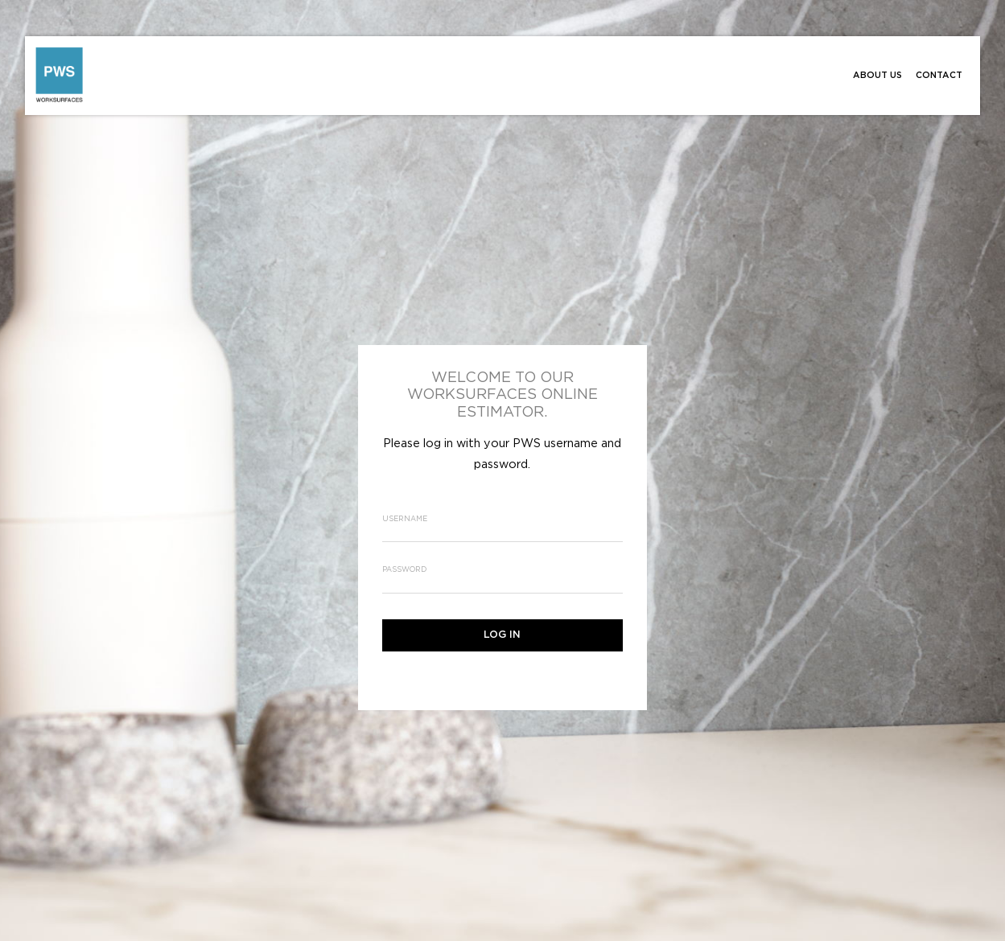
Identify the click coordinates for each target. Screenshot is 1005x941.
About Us (877, 75)
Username (404, 519)
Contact (939, 75)
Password (404, 569)
